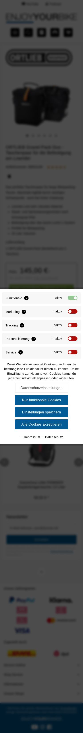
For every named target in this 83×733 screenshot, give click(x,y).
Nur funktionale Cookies (41, 400)
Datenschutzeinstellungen (41, 388)
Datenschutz (52, 437)
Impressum (30, 437)
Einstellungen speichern (41, 412)
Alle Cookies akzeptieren (41, 424)
